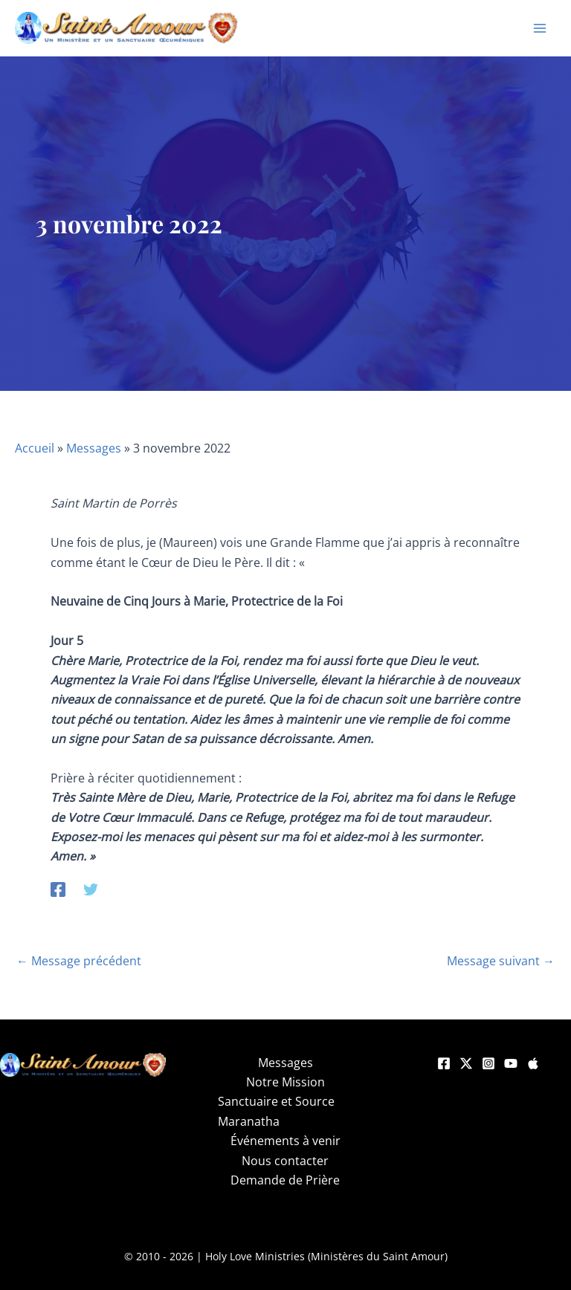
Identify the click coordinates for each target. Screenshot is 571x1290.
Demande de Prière (285, 1180)
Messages (93, 448)
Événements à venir (285, 1140)
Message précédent (78, 961)
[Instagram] (488, 1063)
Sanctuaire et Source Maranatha (276, 1111)
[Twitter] (90, 888)
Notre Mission (285, 1082)
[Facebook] (58, 888)
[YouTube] (510, 1063)
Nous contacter (285, 1161)
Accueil (34, 448)
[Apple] (533, 1063)
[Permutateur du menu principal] (539, 28)
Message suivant (501, 961)
